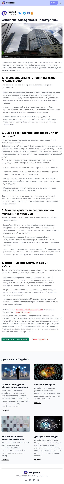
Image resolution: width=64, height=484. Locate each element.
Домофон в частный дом (46, 436)
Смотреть (5, 410)
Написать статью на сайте (15, 339)
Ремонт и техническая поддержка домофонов (13, 437)
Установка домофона (44, 384)
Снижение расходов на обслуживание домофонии (15, 385)
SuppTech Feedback (23, 312)
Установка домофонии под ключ (29, 309)
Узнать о (40, 339)
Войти (53, 3)
